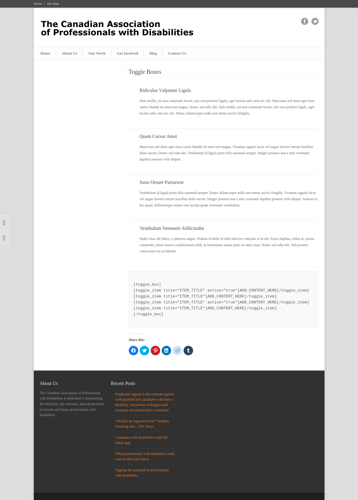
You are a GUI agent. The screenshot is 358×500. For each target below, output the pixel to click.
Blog (153, 53)
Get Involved (127, 53)
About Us (69, 53)
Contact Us (177, 53)
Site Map (53, 3)
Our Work (97, 53)
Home (38, 3)
